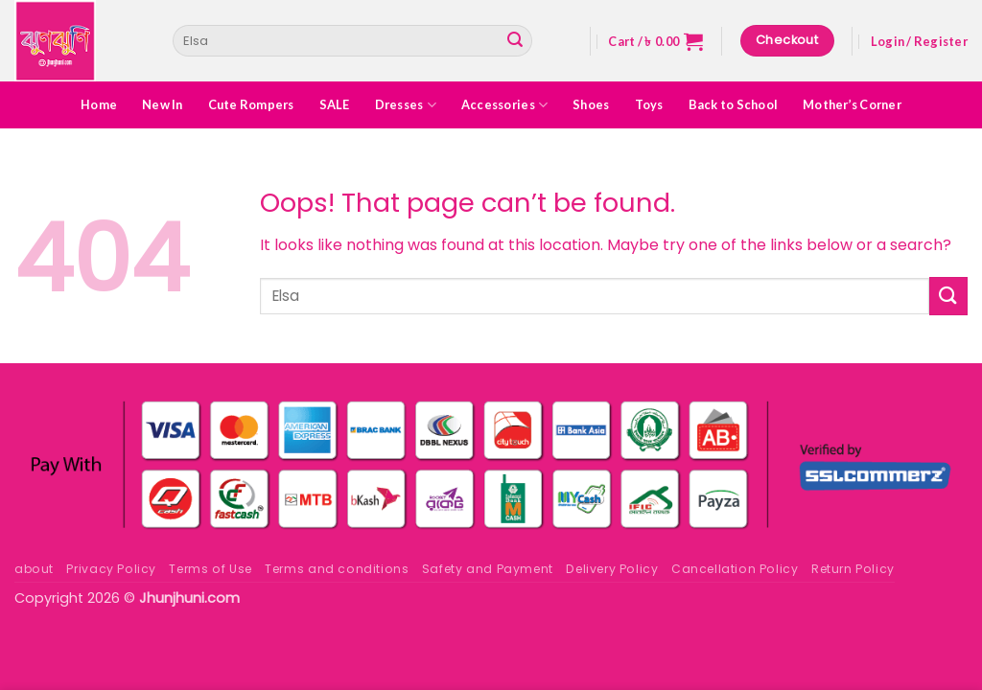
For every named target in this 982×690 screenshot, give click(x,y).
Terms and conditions (337, 569)
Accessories (504, 105)
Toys (649, 104)
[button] (655, 41)
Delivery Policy (612, 569)
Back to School (734, 104)
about (34, 569)
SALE (334, 104)
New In (162, 104)
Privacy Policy (111, 569)
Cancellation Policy (735, 569)
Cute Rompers (251, 104)
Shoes (591, 104)
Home (99, 104)
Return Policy (853, 569)
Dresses (405, 105)
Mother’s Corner (852, 104)
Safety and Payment (487, 569)
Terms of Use (210, 569)
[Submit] (515, 41)
